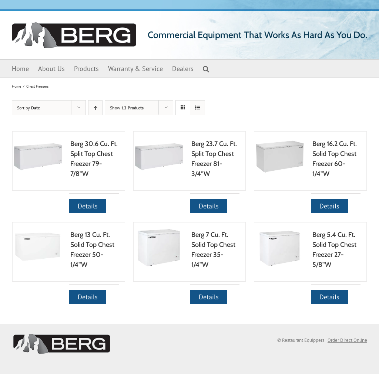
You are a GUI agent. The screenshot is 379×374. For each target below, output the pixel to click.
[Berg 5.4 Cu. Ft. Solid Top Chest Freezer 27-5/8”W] (279, 247)
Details (88, 206)
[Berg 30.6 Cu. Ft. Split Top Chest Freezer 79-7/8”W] (38, 157)
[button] (206, 68)
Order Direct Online (347, 340)
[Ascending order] (95, 107)
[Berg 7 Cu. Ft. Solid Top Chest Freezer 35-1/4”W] (159, 247)
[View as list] (197, 108)
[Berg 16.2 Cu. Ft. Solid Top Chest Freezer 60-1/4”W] (279, 157)
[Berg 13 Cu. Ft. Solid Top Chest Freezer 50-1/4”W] (38, 247)
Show (127, 107)
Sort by (28, 107)
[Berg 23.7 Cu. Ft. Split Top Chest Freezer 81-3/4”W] (159, 157)
